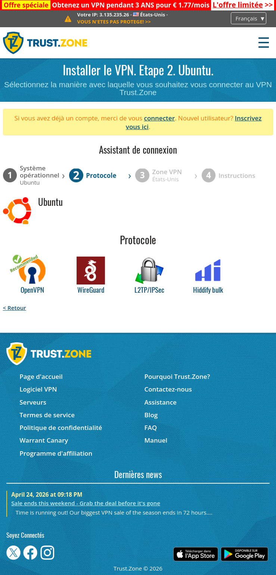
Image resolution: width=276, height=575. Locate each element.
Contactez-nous (168, 389)
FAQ (150, 427)
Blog (151, 415)
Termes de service (47, 415)
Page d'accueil (40, 376)
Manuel (155, 440)
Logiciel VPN (38, 389)
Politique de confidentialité (60, 427)
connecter (159, 118)
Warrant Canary (43, 440)
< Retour (14, 307)
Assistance (160, 402)
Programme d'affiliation (55, 453)
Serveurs (32, 402)
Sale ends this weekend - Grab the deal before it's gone (85, 503)
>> (243, 5)
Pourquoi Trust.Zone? (177, 376)
